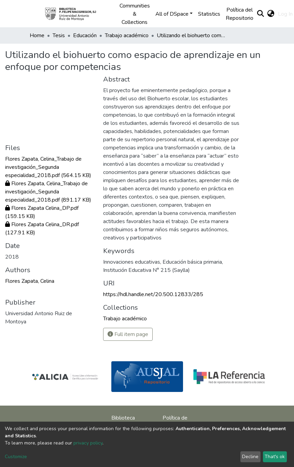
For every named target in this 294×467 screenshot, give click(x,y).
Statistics (209, 14)
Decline (250, 456)
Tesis (59, 35)
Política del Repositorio (239, 14)
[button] (271, 14)
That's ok (275, 456)
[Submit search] (260, 14)
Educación (85, 35)
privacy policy (87, 443)
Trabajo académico (127, 35)
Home (37, 35)
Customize (16, 456)
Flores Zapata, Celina (29, 281)
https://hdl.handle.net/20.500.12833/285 (153, 294)
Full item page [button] (128, 334)
